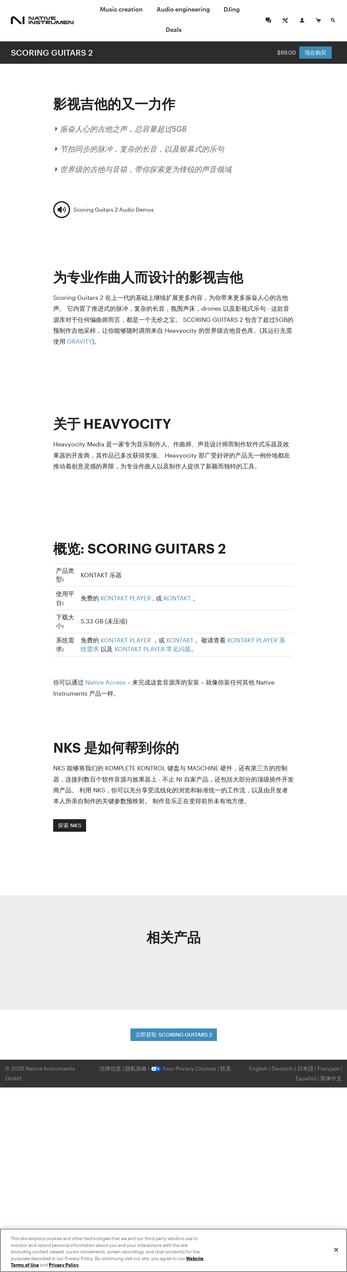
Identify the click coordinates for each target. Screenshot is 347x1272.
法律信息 (110, 1068)
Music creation (121, 9)
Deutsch (282, 1068)
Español (306, 1078)
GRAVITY (79, 341)
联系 (225, 1068)
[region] (173, 1250)
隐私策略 (136, 1068)
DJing (232, 9)
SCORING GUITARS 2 (52, 52)
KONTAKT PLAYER (126, 598)
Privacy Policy (64, 1265)
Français (328, 1068)
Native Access (105, 682)
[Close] (336, 1249)
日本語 (305, 1068)
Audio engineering (183, 9)
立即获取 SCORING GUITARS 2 (173, 1034)
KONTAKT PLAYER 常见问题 (153, 649)
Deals (174, 29)
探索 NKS (69, 825)
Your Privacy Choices (183, 1068)
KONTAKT (177, 598)
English (258, 1068)
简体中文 (331, 1078)
